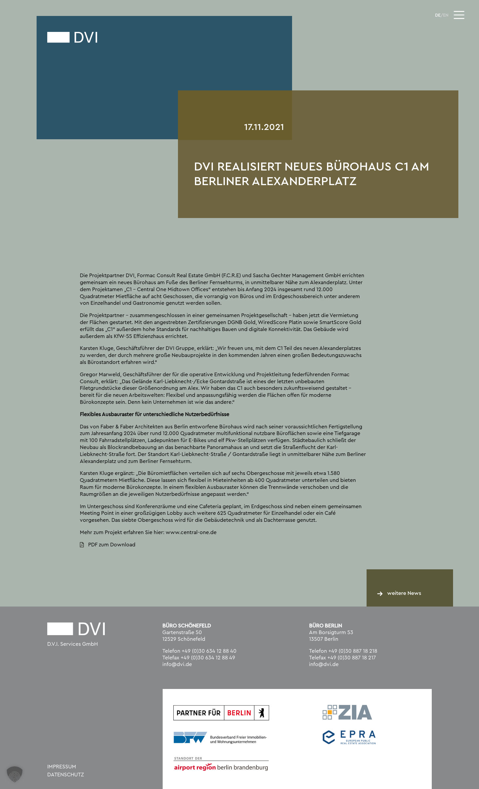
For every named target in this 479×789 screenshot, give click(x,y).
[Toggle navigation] (459, 15)
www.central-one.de (191, 532)
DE (437, 15)
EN (445, 15)
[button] (14, 774)
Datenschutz (65, 774)
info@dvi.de (177, 664)
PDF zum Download (111, 544)
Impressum (61, 766)
